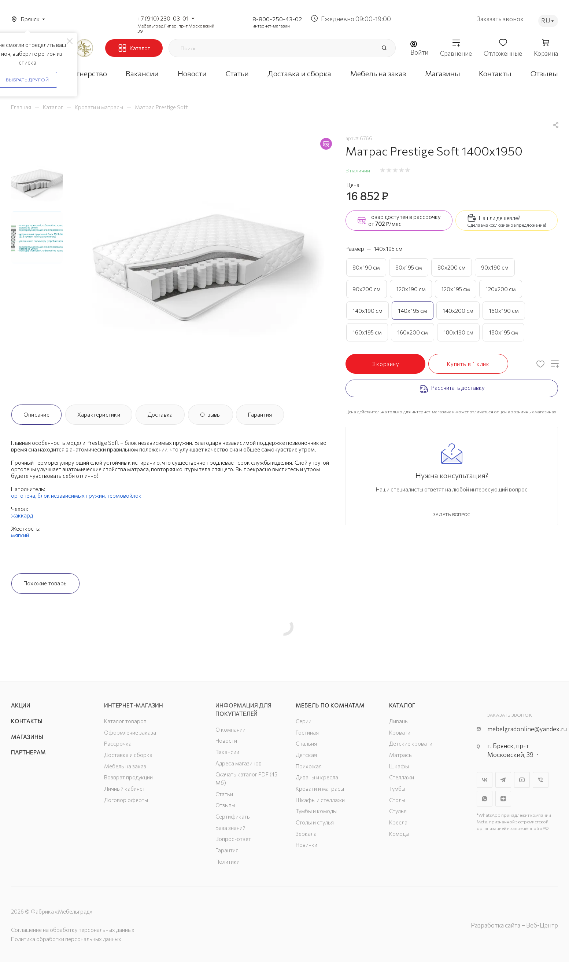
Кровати (399, 732)
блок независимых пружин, (72, 495)
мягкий (20, 535)
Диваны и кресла (317, 777)
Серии (303, 721)
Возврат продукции (128, 777)
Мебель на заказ (125, 766)
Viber (540, 780)
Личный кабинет (124, 788)
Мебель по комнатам (330, 705)
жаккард (22, 515)
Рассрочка (118, 743)
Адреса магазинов (238, 763)
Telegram (503, 780)
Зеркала (306, 833)
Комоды (399, 833)
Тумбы (397, 788)
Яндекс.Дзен (503, 798)
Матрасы (401, 754)
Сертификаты (233, 816)
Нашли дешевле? (499, 218)
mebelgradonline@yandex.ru (527, 729)
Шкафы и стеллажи (320, 800)
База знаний (230, 827)
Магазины (27, 737)
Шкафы (399, 766)
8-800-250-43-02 (277, 18)
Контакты (26, 721)
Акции (20, 705)
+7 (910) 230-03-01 (163, 18)
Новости (226, 740)
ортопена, (24, 495)
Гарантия (260, 414)
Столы (397, 800)
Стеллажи (401, 777)
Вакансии (227, 752)
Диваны (399, 721)
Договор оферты (126, 800)
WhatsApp (484, 798)
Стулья (398, 811)
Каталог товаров (125, 721)
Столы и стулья (315, 822)
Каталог (402, 705)
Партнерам (28, 752)
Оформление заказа (130, 732)
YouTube (522, 780)
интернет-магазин (271, 25)
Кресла (398, 822)
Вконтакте (484, 780)
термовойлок (124, 495)
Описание (36, 414)
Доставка (160, 414)
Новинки (306, 844)
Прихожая (309, 766)
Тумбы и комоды (316, 811)
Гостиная (307, 732)
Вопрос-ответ (233, 838)
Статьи (224, 794)
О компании (230, 729)
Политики (227, 861)
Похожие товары (45, 583)
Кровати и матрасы (320, 788)
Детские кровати (410, 743)
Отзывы (210, 414)
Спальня (306, 743)
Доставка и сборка (128, 754)
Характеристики (98, 414)
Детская (306, 754)
